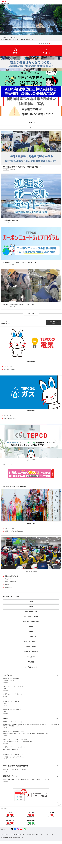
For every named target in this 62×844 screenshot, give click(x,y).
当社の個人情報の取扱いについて (35, 834)
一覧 (57, 675)
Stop (54, 43)
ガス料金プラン (7, 415)
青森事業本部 (8, 587)
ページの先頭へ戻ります (59, 804)
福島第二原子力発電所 (11, 581)
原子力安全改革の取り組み (12, 576)
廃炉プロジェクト (9, 579)
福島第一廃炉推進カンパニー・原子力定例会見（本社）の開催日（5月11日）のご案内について (27, 779)
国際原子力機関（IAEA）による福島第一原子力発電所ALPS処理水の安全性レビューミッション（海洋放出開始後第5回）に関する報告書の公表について (31, 724)
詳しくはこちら (7, 464)
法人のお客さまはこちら (52, 322)
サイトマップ (4, 834)
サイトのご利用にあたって (17, 834)
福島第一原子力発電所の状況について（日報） (14, 769)
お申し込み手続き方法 (9, 369)
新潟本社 (7, 584)
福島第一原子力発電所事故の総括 (14, 531)
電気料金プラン (7, 366)
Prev (57, 43)
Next (60, 43)
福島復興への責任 (9, 528)
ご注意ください (50, 834)
